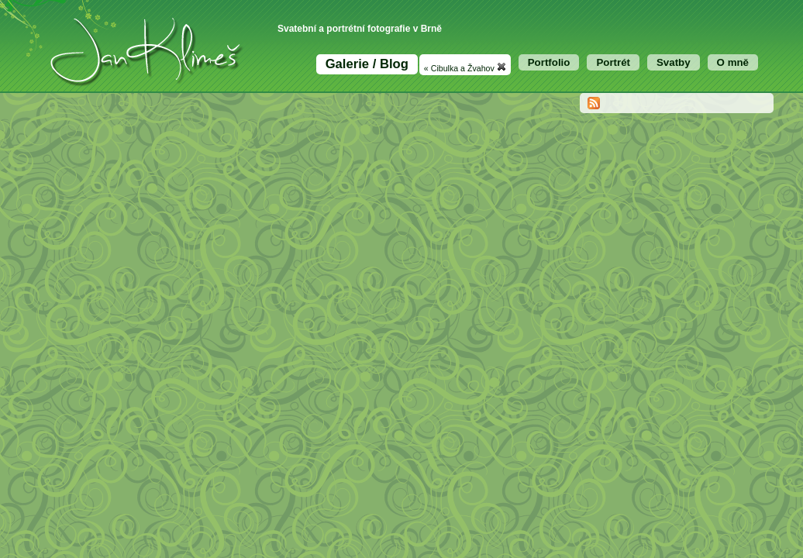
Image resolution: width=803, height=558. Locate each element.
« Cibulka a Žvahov (465, 67)
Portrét (613, 62)
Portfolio (549, 62)
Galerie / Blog (367, 64)
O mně (733, 62)
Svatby (674, 62)
